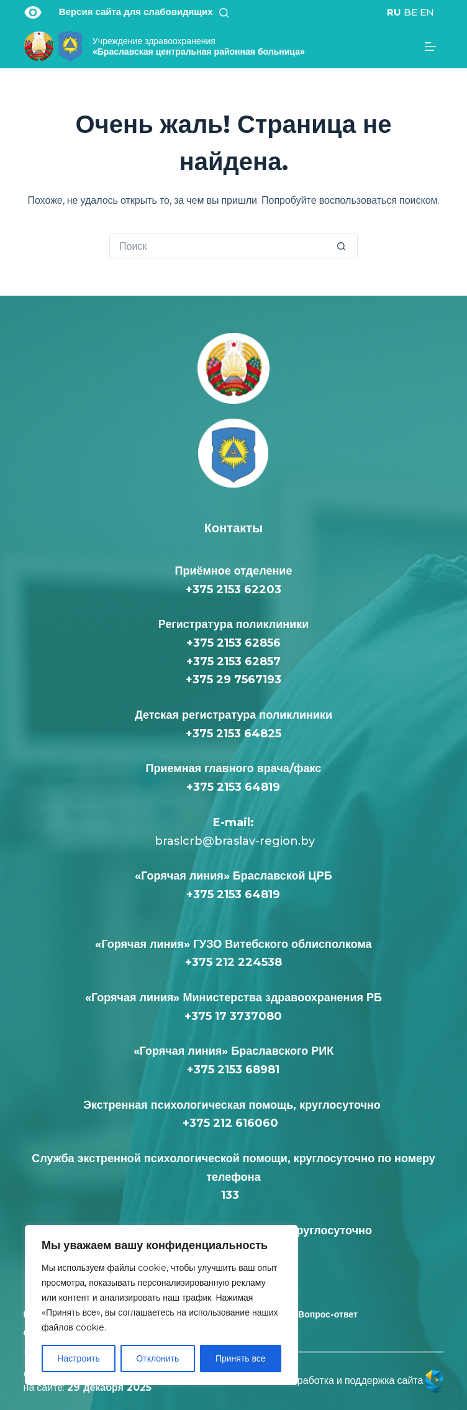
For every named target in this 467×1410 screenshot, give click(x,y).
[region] (161, 1305)
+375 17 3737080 (233, 1016)
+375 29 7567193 (233, 679)
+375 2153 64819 (233, 787)
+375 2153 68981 (233, 1069)
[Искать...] (221, 246)
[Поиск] (228, 12)
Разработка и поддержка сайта (362, 1380)
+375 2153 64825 (233, 733)
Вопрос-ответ (328, 1314)
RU (394, 12)
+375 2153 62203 (233, 589)
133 (233, 1195)
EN (427, 12)
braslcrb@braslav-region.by (233, 841)
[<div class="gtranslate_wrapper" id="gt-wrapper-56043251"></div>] (410, 12)
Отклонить (157, 1358)
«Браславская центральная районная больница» (199, 46)
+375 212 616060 (233, 1123)
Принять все (240, 1358)
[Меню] (434, 46)
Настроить (78, 1358)
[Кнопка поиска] (345, 246)
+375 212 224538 (233, 962)
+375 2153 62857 (233, 661)
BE (410, 12)
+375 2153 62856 (233, 643)
